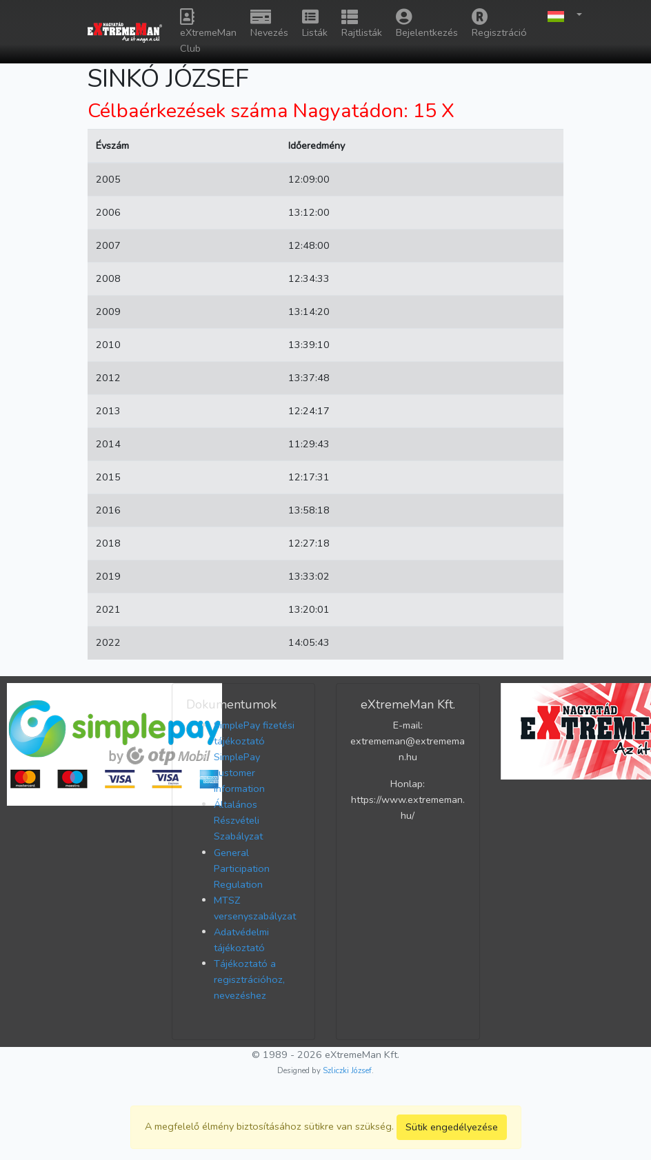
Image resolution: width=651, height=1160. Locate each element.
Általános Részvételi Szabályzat (238, 820)
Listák (315, 23)
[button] (561, 15)
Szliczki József (347, 1070)
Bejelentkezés (427, 23)
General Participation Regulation (242, 868)
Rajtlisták (361, 23)
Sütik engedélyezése (451, 1127)
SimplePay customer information (239, 772)
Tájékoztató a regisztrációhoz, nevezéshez (249, 979)
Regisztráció (499, 23)
